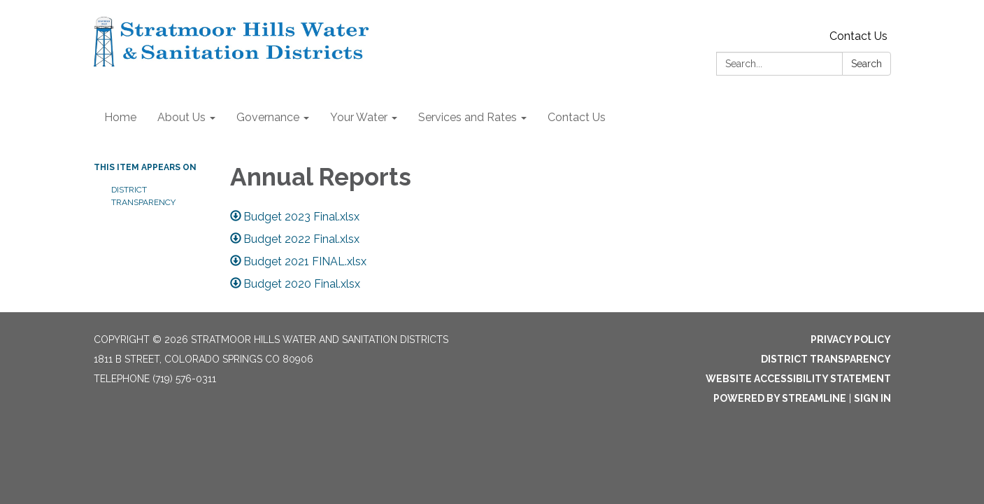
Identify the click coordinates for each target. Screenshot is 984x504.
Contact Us (858, 36)
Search (866, 63)
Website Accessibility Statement (798, 378)
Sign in (872, 398)
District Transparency (143, 196)
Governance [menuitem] (267, 117)
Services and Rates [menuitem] (467, 117)
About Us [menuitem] (181, 117)
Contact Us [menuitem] (577, 117)
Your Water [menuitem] (358, 117)
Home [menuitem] (120, 117)
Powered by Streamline (779, 398)
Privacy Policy (851, 339)
